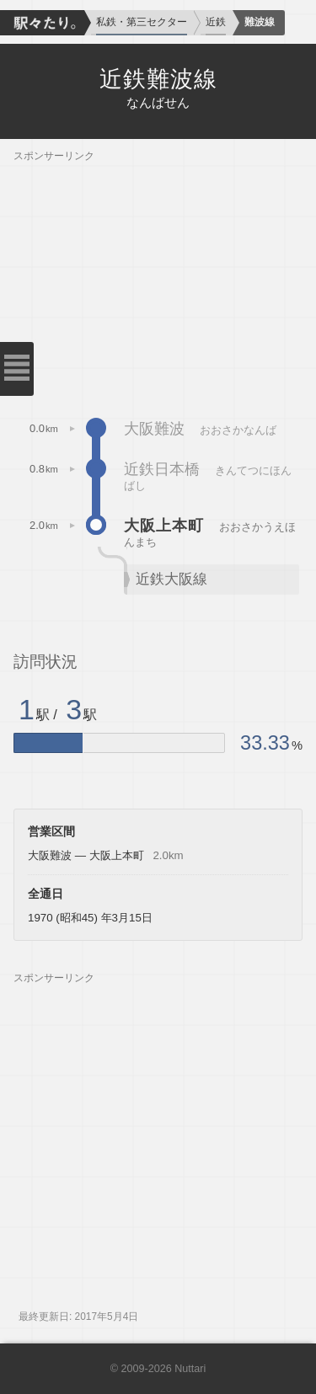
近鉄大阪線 (171, 579)
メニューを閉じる (17, 369)
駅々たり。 (42, 22)
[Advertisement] (158, 280)
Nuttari (190, 1369)
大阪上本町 (164, 525)
